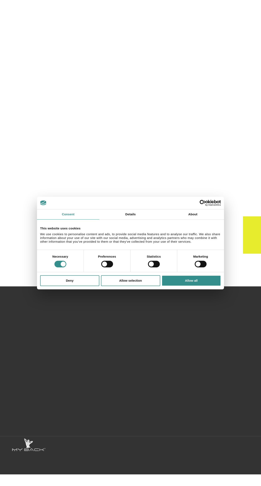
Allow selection (130, 280)
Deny (70, 280)
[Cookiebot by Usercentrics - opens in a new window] (203, 203)
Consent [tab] (68, 214)
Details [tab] (130, 214)
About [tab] (192, 214)
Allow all (191, 280)
